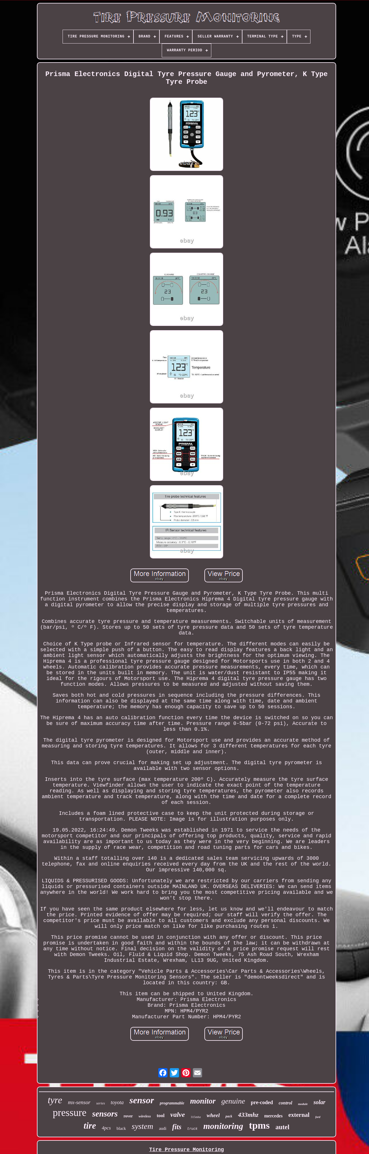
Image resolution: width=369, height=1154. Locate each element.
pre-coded (262, 1102)
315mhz (196, 1117)
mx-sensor (79, 1102)
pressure (69, 1112)
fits (176, 1127)
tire (90, 1126)
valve (177, 1114)
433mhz (248, 1114)
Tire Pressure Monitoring (186, 1150)
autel (282, 1127)
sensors (105, 1113)
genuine (233, 1101)
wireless (145, 1116)
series (100, 1103)
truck (192, 1129)
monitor (203, 1101)
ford (317, 1117)
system (142, 1126)
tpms (259, 1125)
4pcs (106, 1128)
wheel (213, 1115)
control (285, 1102)
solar (319, 1102)
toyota (117, 1102)
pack (228, 1116)
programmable (172, 1103)
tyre (55, 1100)
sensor (141, 1100)
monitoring (223, 1126)
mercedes (273, 1115)
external (298, 1114)
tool (160, 1115)
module (303, 1104)
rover (128, 1116)
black (121, 1128)
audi (162, 1128)
